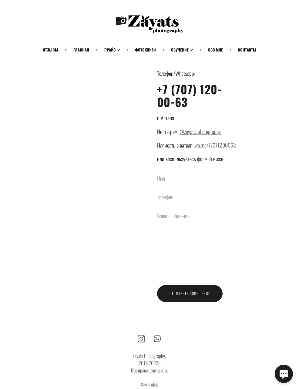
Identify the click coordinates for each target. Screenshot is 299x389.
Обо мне (215, 50)
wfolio (154, 386)
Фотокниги (145, 50)
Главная (81, 50)
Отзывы (50, 50)
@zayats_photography (200, 131)
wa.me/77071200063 (215, 145)
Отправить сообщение (190, 293)
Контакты (247, 50)
